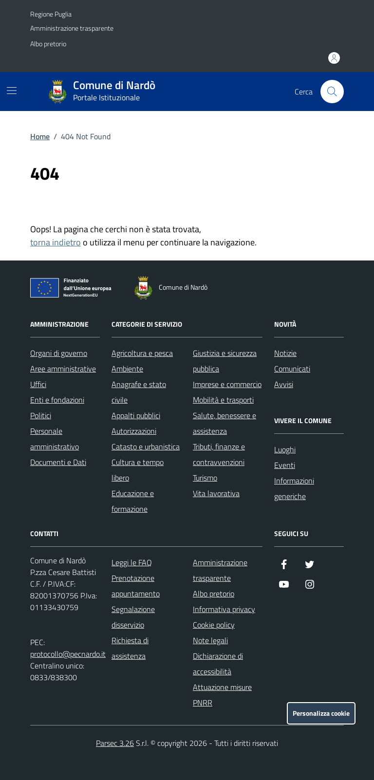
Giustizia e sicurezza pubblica (225, 360)
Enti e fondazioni (57, 400)
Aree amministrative (63, 368)
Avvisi (283, 384)
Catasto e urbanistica (146, 446)
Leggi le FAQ (132, 562)
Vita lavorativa (216, 493)
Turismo (205, 477)
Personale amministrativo (54, 438)
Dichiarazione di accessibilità (218, 663)
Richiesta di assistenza (130, 648)
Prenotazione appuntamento (136, 585)
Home (40, 136)
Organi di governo (58, 353)
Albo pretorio (48, 43)
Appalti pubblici (136, 415)
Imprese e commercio (227, 384)
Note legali (210, 640)
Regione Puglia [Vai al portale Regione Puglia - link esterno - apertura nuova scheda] (51, 14)
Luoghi (285, 449)
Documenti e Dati (58, 462)
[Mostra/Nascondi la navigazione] (12, 90)
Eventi (284, 465)
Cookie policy (214, 625)
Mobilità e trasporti (223, 400)
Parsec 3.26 (115, 743)
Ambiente (127, 368)
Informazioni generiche (294, 488)
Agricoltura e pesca (142, 353)
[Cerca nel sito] (332, 91)
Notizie (285, 353)
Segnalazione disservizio (133, 617)
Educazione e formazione (133, 501)
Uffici (38, 384)
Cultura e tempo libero (138, 469)
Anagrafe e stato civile (139, 392)
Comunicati (292, 368)
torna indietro (55, 242)
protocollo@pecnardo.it (68, 654)
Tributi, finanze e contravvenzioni (219, 454)
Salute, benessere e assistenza (224, 423)
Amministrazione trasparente (71, 28)
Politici (40, 415)
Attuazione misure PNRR (222, 694)
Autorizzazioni (134, 431)
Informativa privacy (224, 609)
